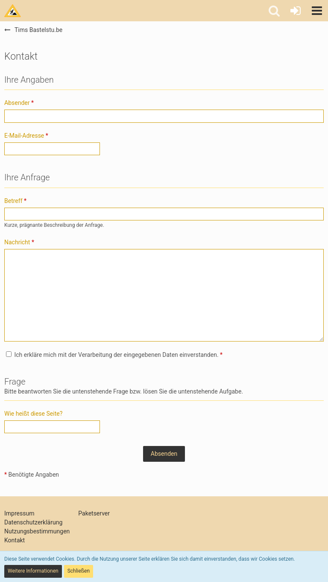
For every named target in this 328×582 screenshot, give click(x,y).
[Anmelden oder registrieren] (295, 10)
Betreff (13, 200)
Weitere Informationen (33, 571)
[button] (316, 10)
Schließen (78, 571)
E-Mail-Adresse (24, 135)
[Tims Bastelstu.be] (13, 10)
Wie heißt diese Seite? (33, 413)
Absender (16, 102)
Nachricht (17, 242)
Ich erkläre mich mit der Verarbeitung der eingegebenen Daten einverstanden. (114, 354)
